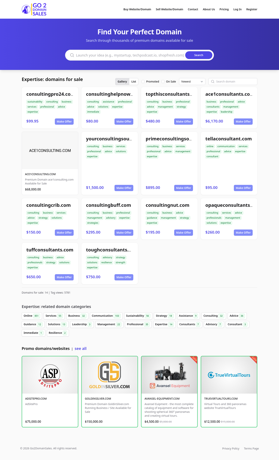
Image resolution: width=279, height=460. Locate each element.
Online (32, 316)
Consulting (213, 316)
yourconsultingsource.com (117, 138)
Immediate (33, 333)
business (66, 101)
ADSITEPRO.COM (36, 398)
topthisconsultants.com (173, 94)
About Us (209, 9)
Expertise (164, 324)
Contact (193, 9)
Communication (106, 316)
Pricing (224, 9)
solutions (103, 106)
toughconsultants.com (112, 249)
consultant (212, 156)
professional (47, 106)
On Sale (171, 81)
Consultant (237, 324)
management (165, 106)
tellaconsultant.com (228, 138)
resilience (106, 262)
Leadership (82, 324)
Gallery (122, 81)
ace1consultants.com (229, 94)
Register (251, 9)
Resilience (58, 333)
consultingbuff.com (108, 205)
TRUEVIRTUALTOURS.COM (221, 398)
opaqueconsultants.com (233, 205)
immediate (93, 111)
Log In (237, 9)
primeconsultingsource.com (178, 138)
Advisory (214, 324)
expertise (33, 111)
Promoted (152, 81)
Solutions (57, 324)
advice (61, 106)
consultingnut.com (167, 205)
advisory (110, 217)
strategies (92, 222)
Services (54, 316)
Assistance (188, 316)
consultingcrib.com (48, 205)
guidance (152, 217)
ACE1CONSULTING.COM (40, 174)
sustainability (35, 101)
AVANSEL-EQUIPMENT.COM (162, 398)
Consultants (189, 324)
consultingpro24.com (50, 94)
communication (226, 146)
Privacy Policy (230, 448)
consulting (52, 101)
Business (77, 316)
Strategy (164, 316)
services (32, 106)
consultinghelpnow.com (113, 94)
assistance (108, 101)
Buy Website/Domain (137, 9)
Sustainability (138, 316)
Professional (138, 324)
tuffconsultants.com (49, 249)
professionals (214, 217)
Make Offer (64, 121)
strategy (181, 106)
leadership (226, 111)
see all (80, 348)
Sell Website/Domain (169, 9)
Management (109, 324)
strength (120, 262)
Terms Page (251, 448)
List (133, 81)
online (210, 146)
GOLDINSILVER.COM (98, 398)
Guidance (33, 324)
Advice (237, 316)
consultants (213, 106)
